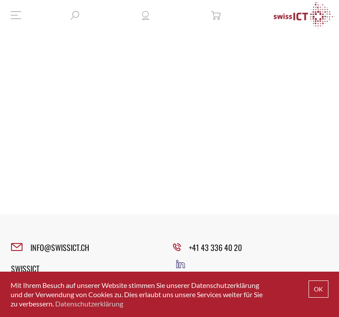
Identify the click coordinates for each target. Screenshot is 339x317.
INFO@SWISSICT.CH (59, 247)
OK (318, 289)
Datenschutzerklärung (89, 303)
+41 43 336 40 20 (215, 247)
